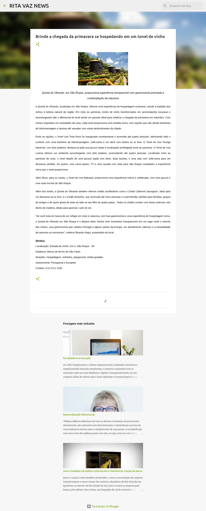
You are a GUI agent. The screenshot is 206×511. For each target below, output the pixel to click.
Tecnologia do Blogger (103, 506)
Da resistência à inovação (77, 358)
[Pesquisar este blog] (185, 6)
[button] (38, 44)
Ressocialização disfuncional (79, 414)
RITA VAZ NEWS (29, 6)
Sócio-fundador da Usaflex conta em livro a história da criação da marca (102, 471)
